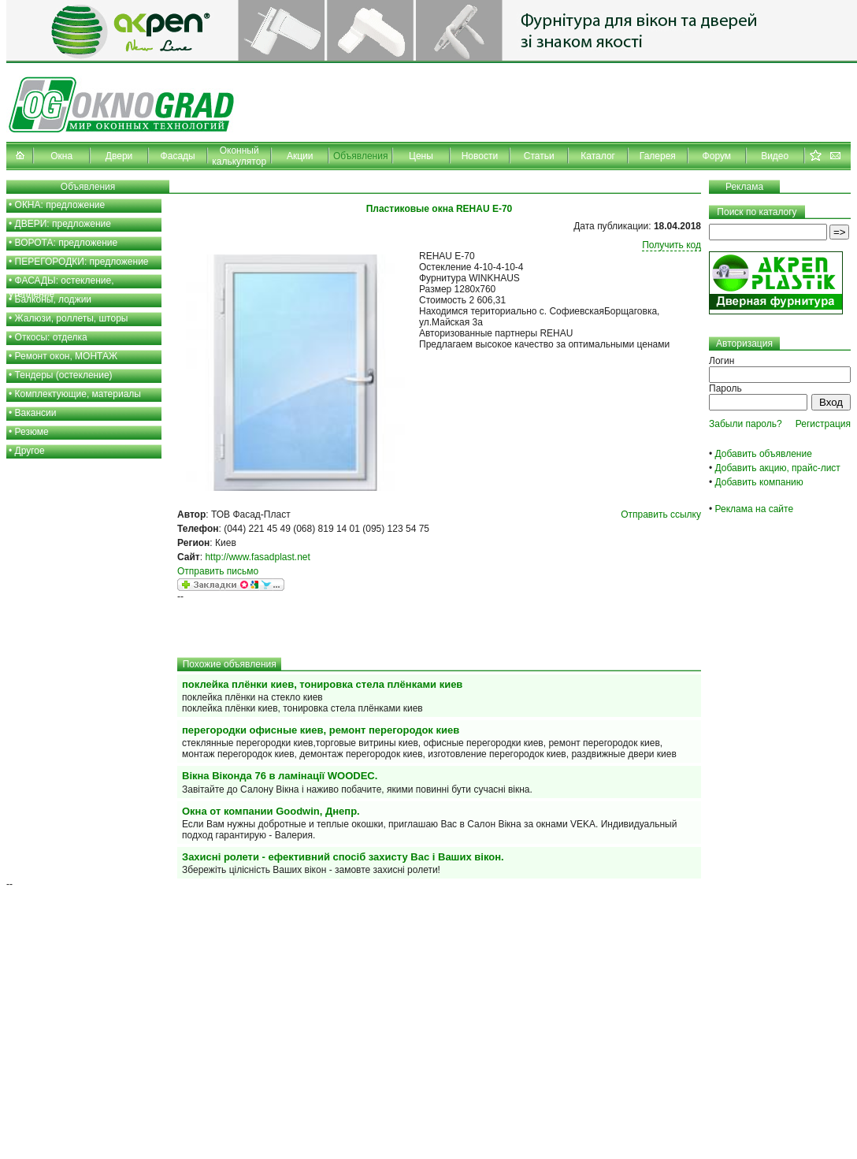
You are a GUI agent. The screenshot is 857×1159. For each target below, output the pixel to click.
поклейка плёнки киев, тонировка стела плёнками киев (322, 684)
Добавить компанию (759, 482)
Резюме (32, 431)
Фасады (178, 156)
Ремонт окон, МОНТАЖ (66, 356)
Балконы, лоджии (53, 299)
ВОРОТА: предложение (66, 242)
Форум (717, 156)
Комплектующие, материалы (78, 393)
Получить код (671, 245)
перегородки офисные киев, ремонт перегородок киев (320, 730)
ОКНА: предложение (60, 204)
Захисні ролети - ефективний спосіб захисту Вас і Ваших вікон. (343, 857)
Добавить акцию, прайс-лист (777, 468)
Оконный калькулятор (239, 156)
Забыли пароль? (745, 423)
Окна (61, 156)
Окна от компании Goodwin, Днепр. (271, 811)
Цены (421, 156)
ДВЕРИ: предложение (63, 223)
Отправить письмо (217, 571)
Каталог (598, 156)
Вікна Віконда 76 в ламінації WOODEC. (279, 776)
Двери (119, 156)
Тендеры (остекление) (64, 375)
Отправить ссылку (661, 514)
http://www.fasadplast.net (257, 557)
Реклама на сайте (754, 508)
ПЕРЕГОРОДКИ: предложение (82, 261)
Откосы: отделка (51, 337)
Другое (30, 450)
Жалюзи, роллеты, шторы (71, 318)
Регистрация (823, 423)
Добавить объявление (763, 453)
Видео (774, 156)
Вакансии (36, 412)
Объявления (360, 156)
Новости (480, 156)
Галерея (658, 156)
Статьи (539, 156)
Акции (300, 156)
